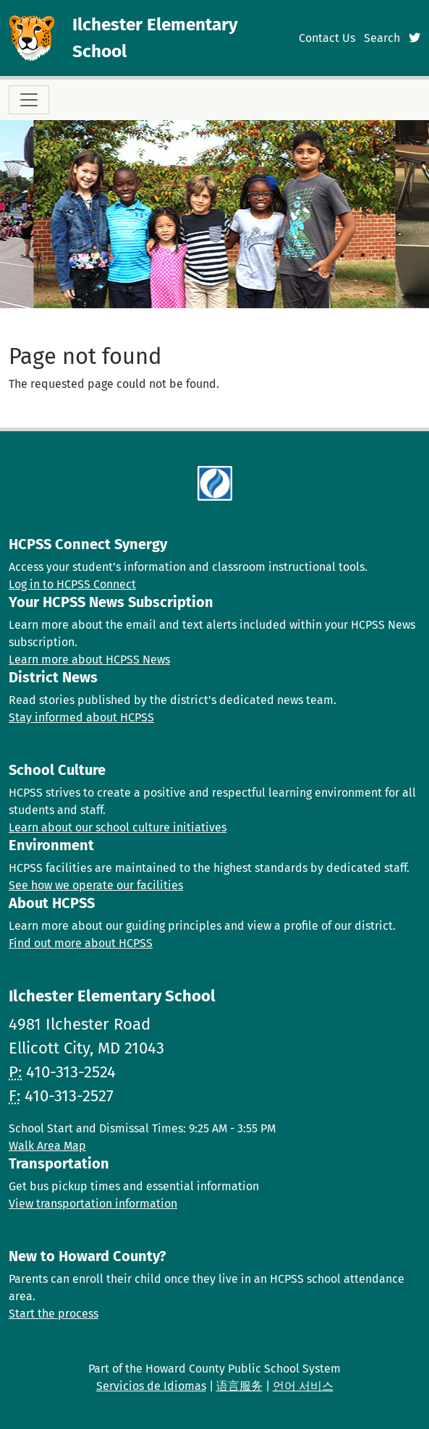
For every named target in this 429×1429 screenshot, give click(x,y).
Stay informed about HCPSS (81, 717)
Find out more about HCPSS (81, 943)
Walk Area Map (47, 1146)
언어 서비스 (303, 1386)
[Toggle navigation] (29, 99)
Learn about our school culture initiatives (117, 827)
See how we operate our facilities (96, 885)
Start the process (53, 1313)
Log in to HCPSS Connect (72, 584)
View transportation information (93, 1203)
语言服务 (239, 1386)
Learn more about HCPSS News (89, 659)
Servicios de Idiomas (151, 1386)
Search (382, 38)
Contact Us (327, 38)
